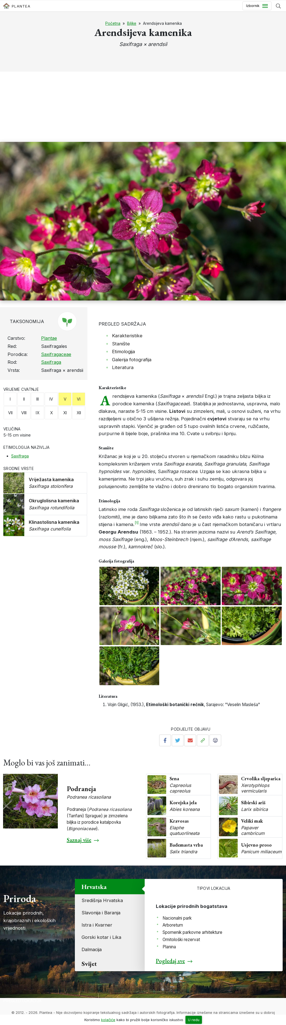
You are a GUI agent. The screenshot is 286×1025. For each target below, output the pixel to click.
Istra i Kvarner (97, 925)
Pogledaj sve (170, 961)
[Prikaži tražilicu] (278, 5)
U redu (193, 1020)
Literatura (123, 367)
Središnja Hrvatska (102, 900)
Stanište (121, 343)
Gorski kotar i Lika (101, 937)
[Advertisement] (143, 100)
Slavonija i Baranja (101, 912)
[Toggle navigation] (256, 5)
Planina (169, 946)
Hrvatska (94, 886)
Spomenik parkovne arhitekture (192, 932)
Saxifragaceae (56, 354)
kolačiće (108, 1020)
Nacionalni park (177, 918)
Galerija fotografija (131, 359)
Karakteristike (127, 335)
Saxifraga (51, 362)
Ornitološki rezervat (181, 939)
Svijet (89, 963)
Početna (112, 23)
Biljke (131, 23)
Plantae (49, 338)
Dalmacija (92, 949)
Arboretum (173, 925)
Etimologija (123, 351)
